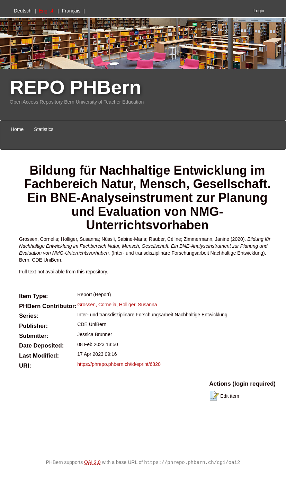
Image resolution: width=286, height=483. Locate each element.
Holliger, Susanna (138, 304)
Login (258, 10)
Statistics (43, 129)
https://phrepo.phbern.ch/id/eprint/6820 (119, 364)
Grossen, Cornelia (96, 304)
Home (17, 129)
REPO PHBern (75, 87)
